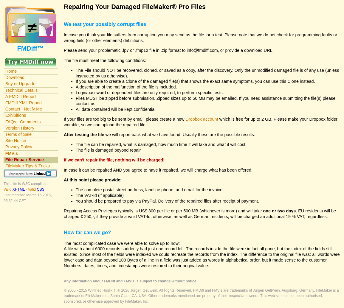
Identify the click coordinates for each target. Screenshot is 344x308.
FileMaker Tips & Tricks (27, 166)
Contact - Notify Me (23, 109)
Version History (19, 128)
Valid (15, 189)
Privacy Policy (18, 146)
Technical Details (21, 90)
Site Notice (15, 140)
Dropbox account (202, 119)
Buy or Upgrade (20, 83)
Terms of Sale (18, 134)
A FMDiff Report (20, 96)
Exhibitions (15, 115)
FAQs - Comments (23, 121)
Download (14, 77)
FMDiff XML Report (23, 102)
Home (11, 71)
